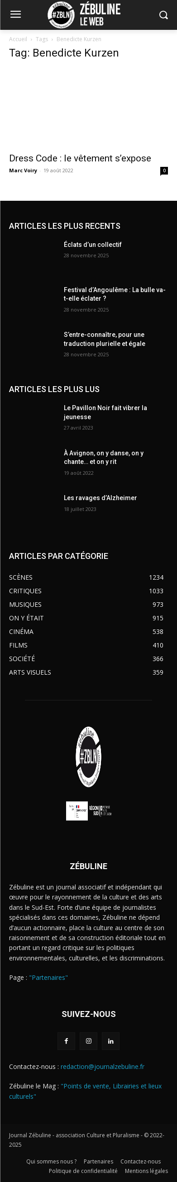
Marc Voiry (23, 170)
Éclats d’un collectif (93, 244)
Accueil (18, 39)
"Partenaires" (48, 977)
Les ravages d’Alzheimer (100, 497)
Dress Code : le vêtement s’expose (80, 158)
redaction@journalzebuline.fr (102, 1066)
